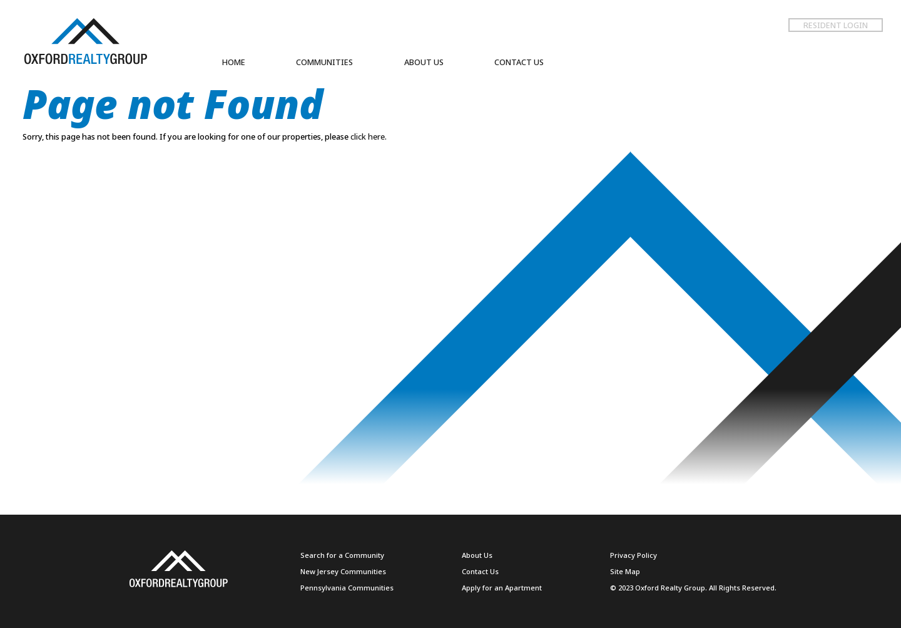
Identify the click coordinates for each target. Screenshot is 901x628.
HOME (233, 62)
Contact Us (480, 571)
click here (367, 136)
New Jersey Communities (343, 571)
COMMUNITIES (324, 62)
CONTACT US (519, 62)
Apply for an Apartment (502, 587)
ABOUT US (424, 62)
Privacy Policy (633, 555)
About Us (477, 555)
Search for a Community (342, 555)
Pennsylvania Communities (347, 587)
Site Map (625, 571)
